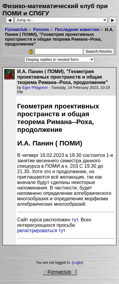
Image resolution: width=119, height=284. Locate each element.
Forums (41, 29)
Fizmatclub (16, 29)
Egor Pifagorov (35, 87)
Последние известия (77, 29)
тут (75, 219)
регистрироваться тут (41, 230)
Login (77, 263)
